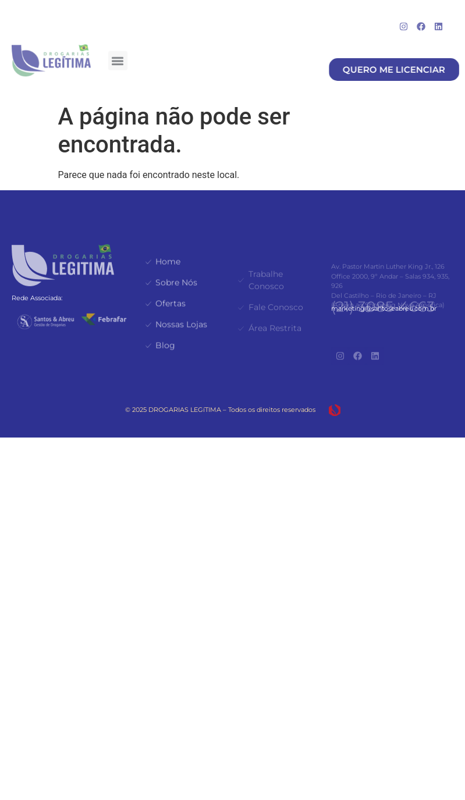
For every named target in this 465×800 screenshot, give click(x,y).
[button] (117, 57)
